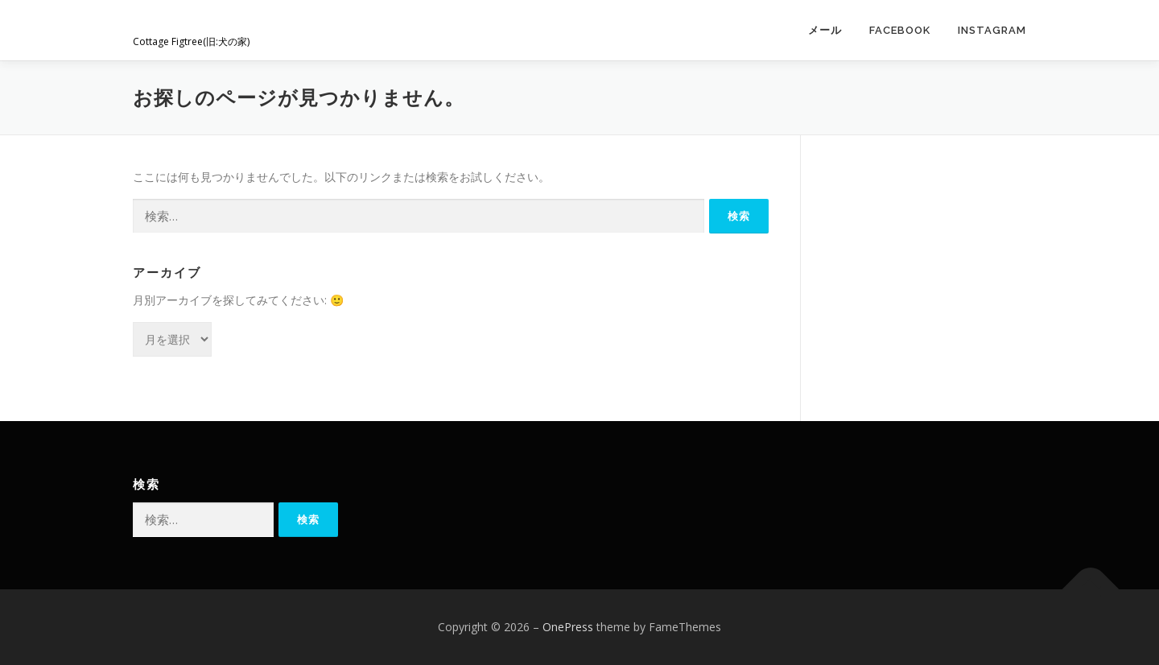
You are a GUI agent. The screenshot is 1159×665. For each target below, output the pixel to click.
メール (825, 30)
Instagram (992, 30)
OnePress (567, 626)
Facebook (899, 30)
